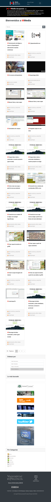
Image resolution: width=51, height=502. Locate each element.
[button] (4, 251)
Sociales (11, 462)
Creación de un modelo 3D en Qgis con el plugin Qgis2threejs (14, 217)
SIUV (36, 493)
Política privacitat (21, 493)
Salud (11, 460)
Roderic (36, 479)
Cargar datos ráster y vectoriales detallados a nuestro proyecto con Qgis (34, 159)
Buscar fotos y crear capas (14, 102)
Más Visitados (14, 364)
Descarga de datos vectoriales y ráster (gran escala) (13, 335)
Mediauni (36, 477)
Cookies (27, 493)
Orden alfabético (15, 369)
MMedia (36, 475)
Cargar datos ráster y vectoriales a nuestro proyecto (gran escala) (14, 159)
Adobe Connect (36, 481)
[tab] (25, 454)
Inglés (32, 2)
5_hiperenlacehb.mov (34, 43)
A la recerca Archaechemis (14, 75)
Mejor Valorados (15, 366)
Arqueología (11, 57)
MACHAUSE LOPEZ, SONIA (14, 55)
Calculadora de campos (13, 128)
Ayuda (28, 4)
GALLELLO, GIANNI (13, 82)
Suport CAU (32, 493)
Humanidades (13, 456)
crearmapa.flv (11, 301)
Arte (10, 454)
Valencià (28, 2)
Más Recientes (14, 361)
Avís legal (15, 493)
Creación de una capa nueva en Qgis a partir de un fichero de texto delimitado (35, 217)
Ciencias (11, 458)
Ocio (11, 465)
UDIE (36, 478)
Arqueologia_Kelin (33, 75)
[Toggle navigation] (40, 3)
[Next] (24, 351)
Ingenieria (12, 464)
